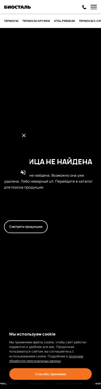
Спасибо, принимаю (50, 374)
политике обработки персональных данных (46, 358)
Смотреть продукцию (26, 226)
